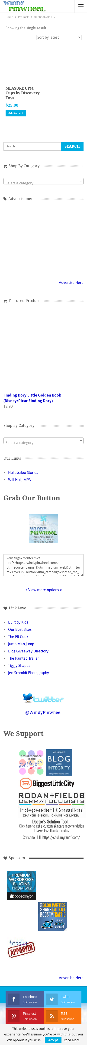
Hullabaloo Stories (23, 472)
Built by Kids (18, 622)
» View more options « (44, 590)
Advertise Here (71, 282)
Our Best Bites (20, 629)
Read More (72, 1040)
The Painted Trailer (23, 658)
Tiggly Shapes (19, 665)
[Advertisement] (44, 239)
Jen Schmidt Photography (28, 673)
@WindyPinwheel (43, 712)
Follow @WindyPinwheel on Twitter (43, 695)
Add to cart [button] (15, 113)
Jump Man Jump (21, 644)
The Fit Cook (18, 636)
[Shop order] (58, 37)
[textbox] (43, 183)
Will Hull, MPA (19, 480)
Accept (53, 1040)
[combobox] (43, 181)
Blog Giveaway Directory (28, 651)
